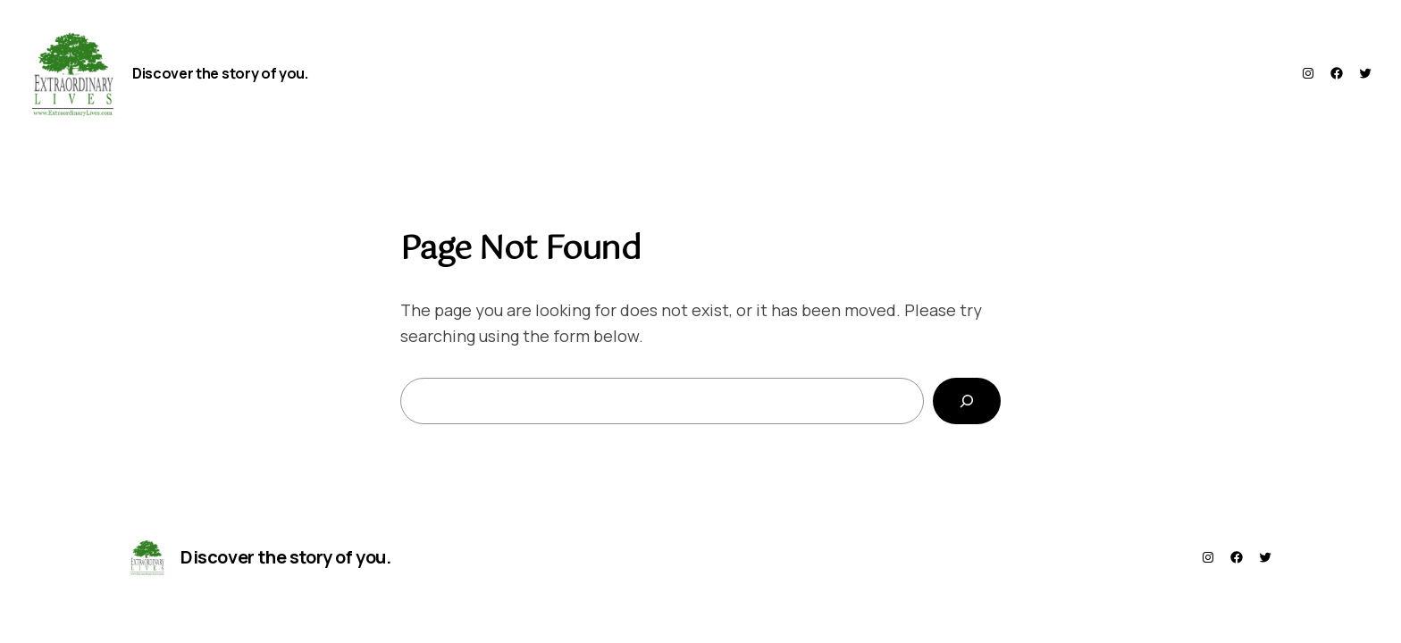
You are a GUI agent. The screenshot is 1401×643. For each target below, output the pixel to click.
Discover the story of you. (220, 73)
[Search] (967, 401)
